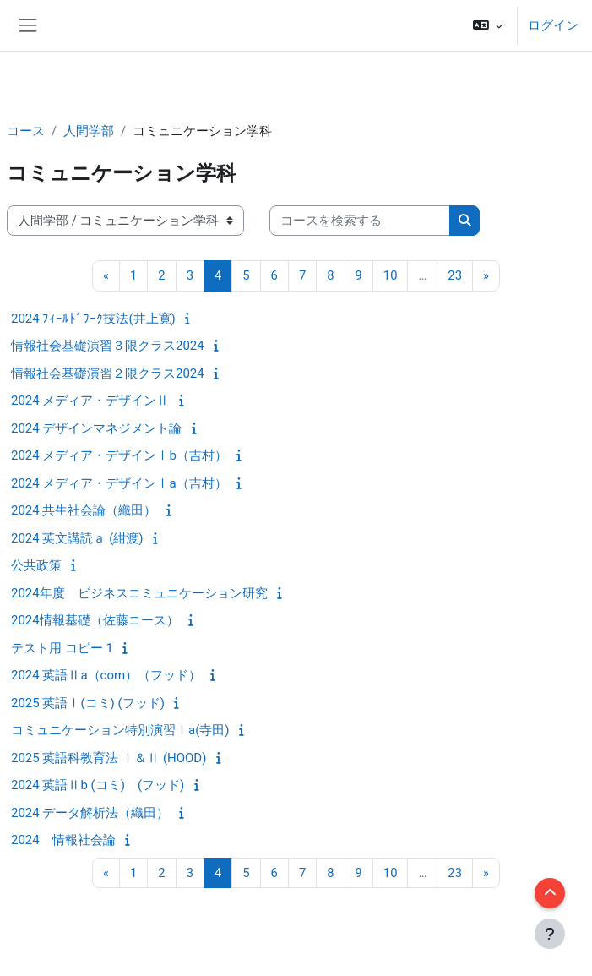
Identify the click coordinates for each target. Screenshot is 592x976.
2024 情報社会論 (63, 840)
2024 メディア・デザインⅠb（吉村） (119, 455)
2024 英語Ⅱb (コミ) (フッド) (97, 785)
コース (26, 131)
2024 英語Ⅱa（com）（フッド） (106, 675)
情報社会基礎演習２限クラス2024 (107, 373)
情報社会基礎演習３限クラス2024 (107, 345)
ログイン (553, 25)
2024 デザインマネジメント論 (96, 428)
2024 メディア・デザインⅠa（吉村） (119, 483)
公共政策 (36, 565)
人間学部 (88, 131)
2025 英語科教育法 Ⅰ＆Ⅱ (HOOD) (108, 758)
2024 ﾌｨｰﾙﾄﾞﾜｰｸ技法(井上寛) (93, 318)
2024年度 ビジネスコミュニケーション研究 (139, 593)
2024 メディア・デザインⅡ (90, 400)
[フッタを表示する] (550, 934)
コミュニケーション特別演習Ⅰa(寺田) (120, 730)
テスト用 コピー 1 (62, 648)
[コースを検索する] (359, 220)
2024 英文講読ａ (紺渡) (77, 538)
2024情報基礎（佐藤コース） (95, 620)
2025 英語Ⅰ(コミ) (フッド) (88, 703)
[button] (487, 25)
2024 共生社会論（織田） (83, 510)
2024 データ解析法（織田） (90, 813)
